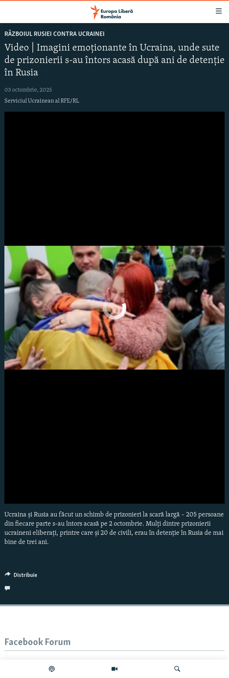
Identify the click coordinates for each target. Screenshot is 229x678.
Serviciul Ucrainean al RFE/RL (41, 101)
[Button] (21, 577)
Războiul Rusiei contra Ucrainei (54, 34)
